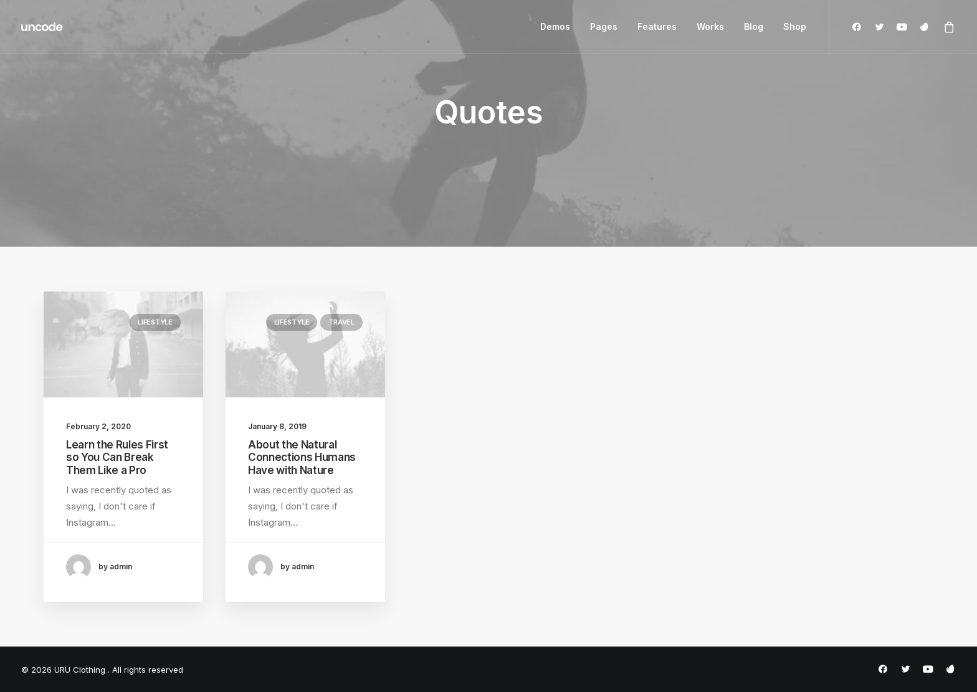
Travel (341, 322)
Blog (753, 26)
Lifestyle (155, 322)
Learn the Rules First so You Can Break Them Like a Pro (117, 457)
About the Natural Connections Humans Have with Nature (302, 457)
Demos (555, 26)
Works (710, 26)
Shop (794, 26)
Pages (603, 26)
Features (657, 26)
